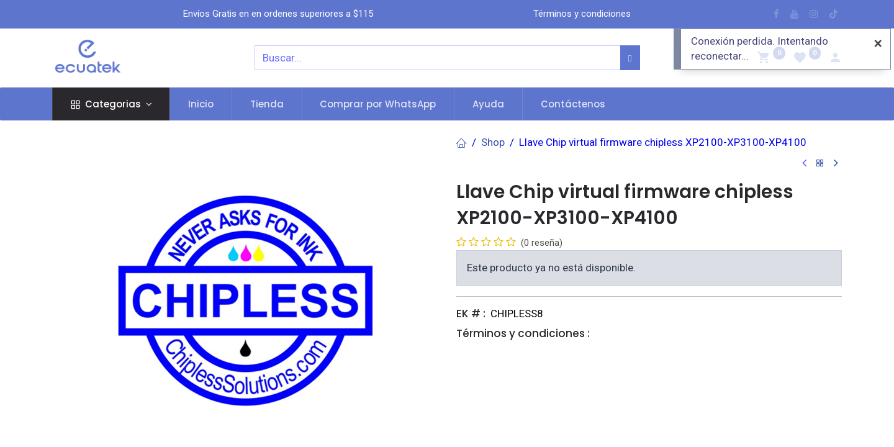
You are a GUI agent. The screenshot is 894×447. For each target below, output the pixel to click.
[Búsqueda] (629, 57)
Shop (493, 142)
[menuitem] (201, 104)
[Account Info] (835, 59)
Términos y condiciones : (523, 333)
